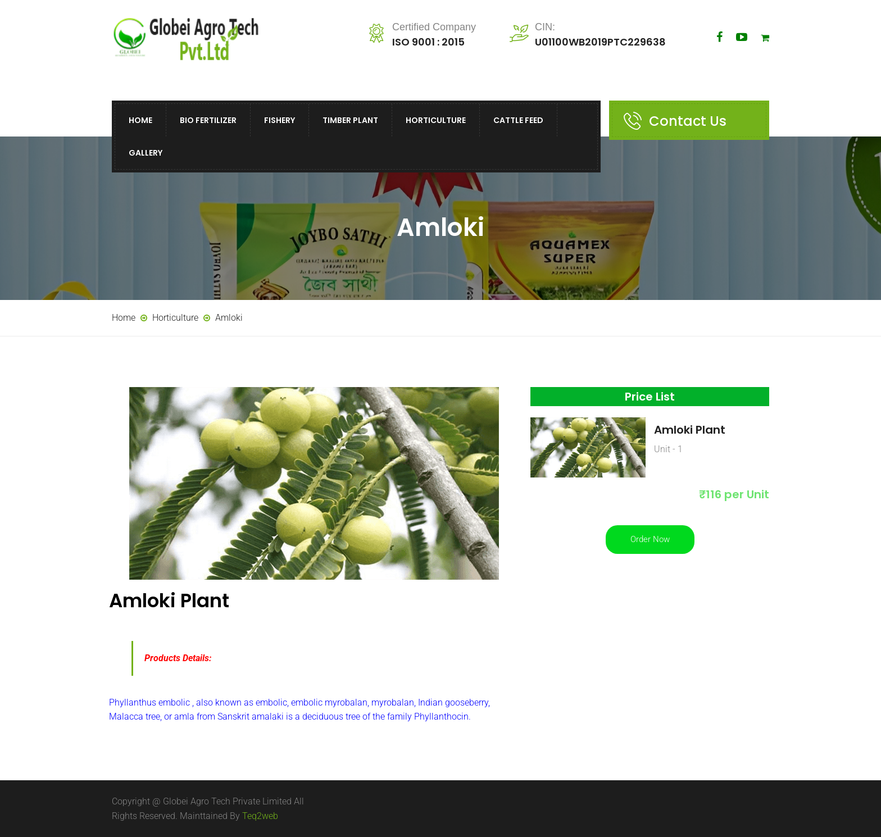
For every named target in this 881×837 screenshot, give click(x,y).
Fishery (279, 120)
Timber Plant (350, 120)
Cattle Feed (518, 120)
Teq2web (260, 816)
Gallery (145, 152)
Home (140, 120)
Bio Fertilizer (208, 120)
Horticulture (436, 120)
